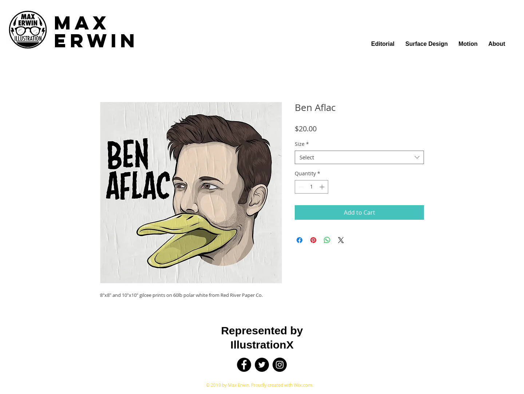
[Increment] (322, 186)
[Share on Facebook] (299, 240)
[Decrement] (300, 186)
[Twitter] (262, 365)
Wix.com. (303, 385)
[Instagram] (280, 365)
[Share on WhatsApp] (327, 240)
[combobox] (359, 157)
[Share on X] (341, 240)
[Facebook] (244, 365)
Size (302, 144)
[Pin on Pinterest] (313, 240)
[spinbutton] (311, 186)
